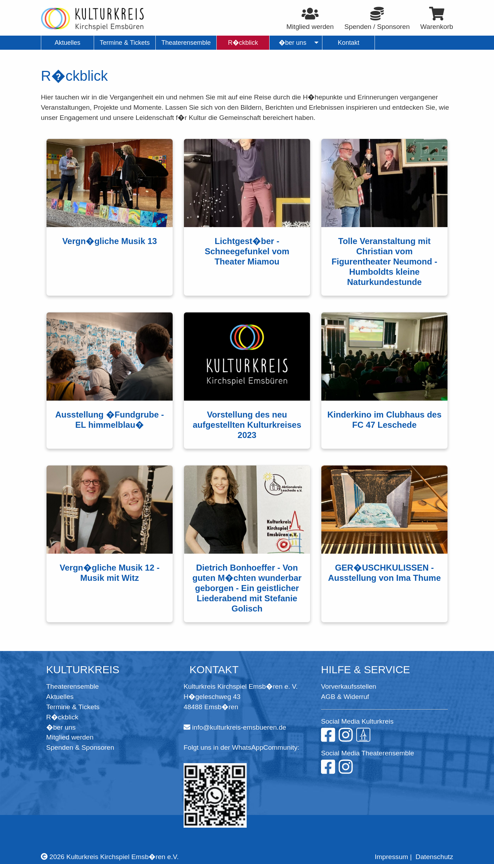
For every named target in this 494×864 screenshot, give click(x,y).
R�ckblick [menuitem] (243, 42)
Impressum (391, 856)
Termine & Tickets (72, 707)
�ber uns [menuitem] (293, 42)
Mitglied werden (69, 737)
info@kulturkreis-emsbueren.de (239, 727)
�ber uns (61, 727)
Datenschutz (434, 856)
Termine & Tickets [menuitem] (125, 42)
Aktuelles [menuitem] (67, 42)
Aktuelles (60, 696)
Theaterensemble (72, 686)
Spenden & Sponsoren (80, 747)
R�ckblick (62, 717)
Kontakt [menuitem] (348, 42)
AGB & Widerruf (345, 696)
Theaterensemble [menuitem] (186, 42)
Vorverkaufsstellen (348, 686)
